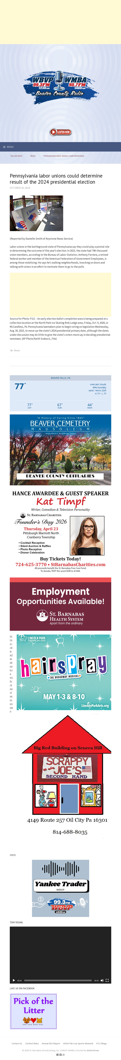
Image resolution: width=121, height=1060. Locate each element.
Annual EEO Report (51, 1043)
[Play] (13, 980)
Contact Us (17, 1043)
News (17, 350)
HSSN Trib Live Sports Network (78, 1043)
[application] (60, 955)
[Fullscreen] (107, 980)
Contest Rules (32, 1043)
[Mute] (102, 980)
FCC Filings (101, 1043)
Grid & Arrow (93, 1050)
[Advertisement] (60, 22)
